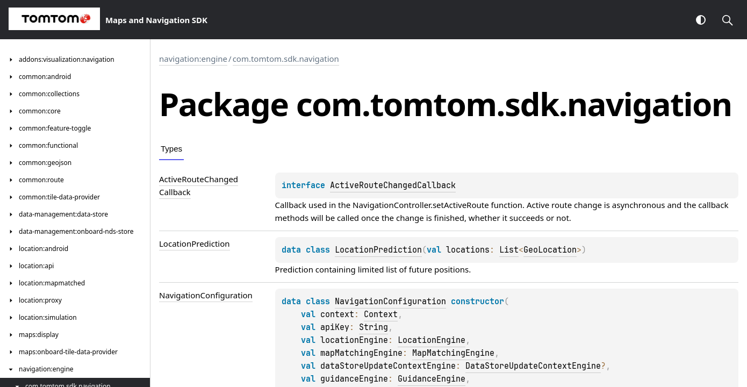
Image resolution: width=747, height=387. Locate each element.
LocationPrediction (378, 250)
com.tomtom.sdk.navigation (286, 58)
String (373, 327)
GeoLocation (550, 250)
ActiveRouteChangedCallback (393, 185)
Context (381, 314)
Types (171, 148)
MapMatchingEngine (453, 353)
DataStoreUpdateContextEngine (533, 366)
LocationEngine (431, 340)
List (509, 250)
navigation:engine (193, 58)
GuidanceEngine (431, 379)
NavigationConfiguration (390, 301)
